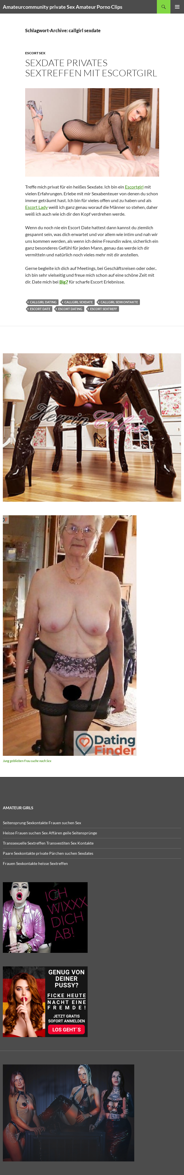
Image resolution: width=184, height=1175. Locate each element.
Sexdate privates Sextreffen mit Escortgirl (91, 68)
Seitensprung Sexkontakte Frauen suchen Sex (42, 822)
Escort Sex (35, 53)
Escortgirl (134, 186)
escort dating (70, 309)
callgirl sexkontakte (119, 302)
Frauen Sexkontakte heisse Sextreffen (35, 863)
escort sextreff (103, 309)
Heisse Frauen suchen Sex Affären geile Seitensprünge (50, 832)
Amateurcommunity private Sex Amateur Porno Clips (62, 7)
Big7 (63, 281)
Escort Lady (36, 207)
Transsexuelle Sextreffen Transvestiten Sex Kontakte (48, 843)
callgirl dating (43, 302)
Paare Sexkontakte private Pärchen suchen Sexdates (48, 853)
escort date (40, 309)
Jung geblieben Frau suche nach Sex (27, 761)
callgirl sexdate (78, 302)
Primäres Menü (177, 7)
